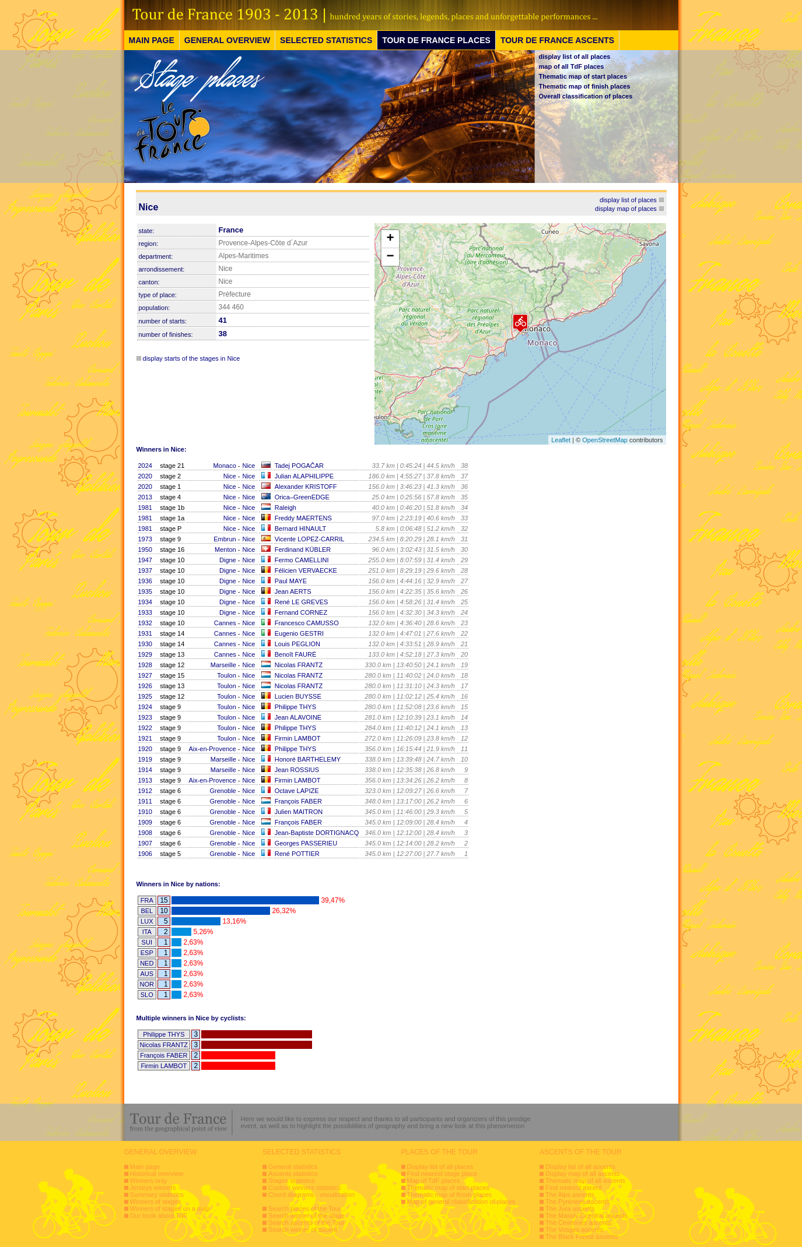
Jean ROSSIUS (297, 769)
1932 (145, 622)
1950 (145, 549)
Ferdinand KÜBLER (303, 549)
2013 (145, 497)
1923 (145, 717)
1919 (145, 759)
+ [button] (390, 239)
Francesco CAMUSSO (307, 622)
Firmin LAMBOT (298, 738)
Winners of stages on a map (170, 1208)
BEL (147, 910)
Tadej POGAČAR (299, 465)
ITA (147, 931)
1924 (145, 706)
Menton (225, 549)
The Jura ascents (569, 1208)
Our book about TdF (158, 1215)
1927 (145, 675)
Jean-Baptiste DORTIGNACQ (317, 832)
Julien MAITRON (299, 811)
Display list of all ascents (580, 1166)
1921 (145, 738)
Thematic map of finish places (585, 86)
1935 (145, 591)
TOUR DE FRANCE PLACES (436, 40)
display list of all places (575, 56)
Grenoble (222, 790)
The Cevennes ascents (578, 1222)
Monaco (224, 465)
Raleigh (285, 507)
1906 (145, 853)
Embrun (224, 539)
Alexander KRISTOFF (306, 486)
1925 (145, 696)
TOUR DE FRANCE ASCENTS (557, 40)
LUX (147, 921)
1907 (145, 843)
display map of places (626, 208)
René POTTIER (297, 853)
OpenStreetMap (605, 439)
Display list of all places (440, 1166)
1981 (145, 507)
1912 (145, 790)
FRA (147, 900)
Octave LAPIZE (297, 790)
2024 (145, 465)
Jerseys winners (153, 1187)
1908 (145, 832)
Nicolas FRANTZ (299, 664)
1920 (145, 748)
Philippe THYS (295, 706)
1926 (145, 685)
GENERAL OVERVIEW (227, 40)
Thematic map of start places (583, 76)
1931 (145, 633)
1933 (145, 612)
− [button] (390, 257)
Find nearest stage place (442, 1173)
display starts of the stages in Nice (191, 358)
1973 (145, 539)
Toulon (226, 675)
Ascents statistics (292, 1173)
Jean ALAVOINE (298, 717)
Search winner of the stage (306, 1215)
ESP (147, 952)
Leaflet (560, 439)
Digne (227, 559)
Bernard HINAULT (300, 528)
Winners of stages (155, 1201)
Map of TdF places (433, 1180)
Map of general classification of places (461, 1201)
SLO (147, 994)
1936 (145, 580)
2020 (145, 476)
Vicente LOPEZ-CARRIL (310, 539)
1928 (145, 664)
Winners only (148, 1180)
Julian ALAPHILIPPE (304, 476)
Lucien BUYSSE (298, 696)
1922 (145, 727)
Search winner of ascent (302, 1229)
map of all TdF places (571, 66)
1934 (145, 601)
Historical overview (157, 1173)
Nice (248, 465)
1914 (145, 769)
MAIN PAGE (151, 40)
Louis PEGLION (297, 643)
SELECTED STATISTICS (326, 40)
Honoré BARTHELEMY (308, 759)
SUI (147, 942)
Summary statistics (157, 1194)
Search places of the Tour (304, 1208)
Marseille (223, 664)
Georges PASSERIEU (306, 843)
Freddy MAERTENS (303, 518)
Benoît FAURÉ (296, 654)
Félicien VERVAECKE (306, 570)
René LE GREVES (301, 601)
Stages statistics (291, 1180)
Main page (145, 1166)
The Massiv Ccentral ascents (586, 1215)
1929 (145, 654)
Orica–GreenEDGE (302, 497)
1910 (145, 811)
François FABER (298, 801)
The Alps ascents (569, 1194)
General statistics (292, 1166)
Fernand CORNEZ (301, 612)
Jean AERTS (293, 591)
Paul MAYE (291, 580)
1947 (145, 559)
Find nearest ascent (573, 1187)
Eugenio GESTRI (299, 633)
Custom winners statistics (304, 1187)
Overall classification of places (586, 96)
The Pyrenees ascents (577, 1201)
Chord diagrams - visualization (311, 1194)
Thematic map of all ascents (585, 1180)
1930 (145, 643)
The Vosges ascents (574, 1229)
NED (146, 963)
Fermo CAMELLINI (302, 559)
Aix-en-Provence (212, 748)
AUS (146, 973)
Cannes (225, 622)
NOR (147, 984)
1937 (145, 570)
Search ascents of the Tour (306, 1222)
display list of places (628, 199)
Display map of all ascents (582, 1173)
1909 (145, 822)
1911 (145, 801)
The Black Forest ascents (581, 1236)
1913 (145, 780)
